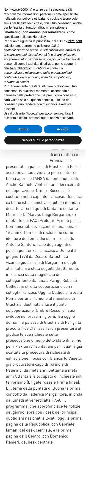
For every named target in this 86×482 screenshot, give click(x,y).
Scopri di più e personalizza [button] (43, 140)
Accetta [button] (63, 129)
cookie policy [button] (37, 36)
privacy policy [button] (21, 18)
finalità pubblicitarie (17, 68)
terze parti (75, 41)
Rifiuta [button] (23, 129)
